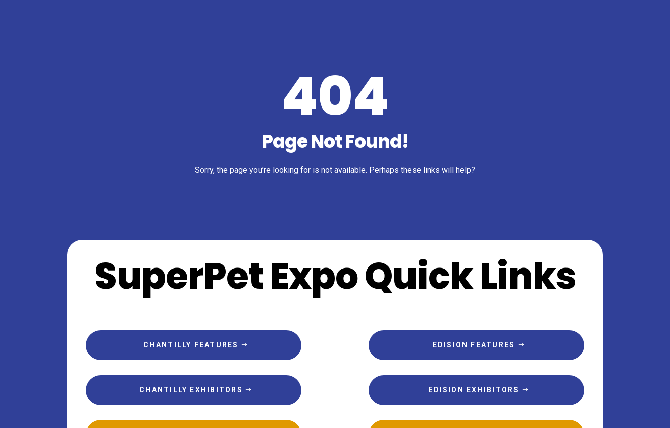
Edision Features (474, 345)
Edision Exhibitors (473, 390)
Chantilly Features (190, 345)
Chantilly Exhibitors (191, 390)
